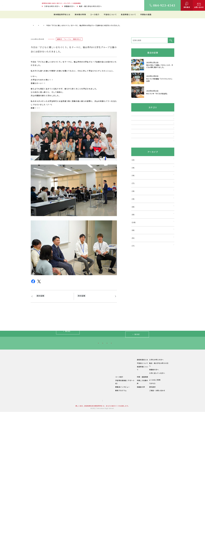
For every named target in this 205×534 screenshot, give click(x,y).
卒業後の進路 (146, 14)
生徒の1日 (103, 495)
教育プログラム (104, 513)
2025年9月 (135, 260)
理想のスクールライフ (107, 492)
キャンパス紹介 (81, 495)
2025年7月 (135, 275)
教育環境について (105, 488)
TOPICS (151, 505)
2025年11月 (136, 244)
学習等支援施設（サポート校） (110, 505)
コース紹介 (94, 14)
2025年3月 (135, 306)
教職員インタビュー (106, 509)
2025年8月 (135, 267)
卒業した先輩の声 (135, 505)
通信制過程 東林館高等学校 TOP (42, 87)
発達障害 (134, 185)
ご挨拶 (78, 488)
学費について (81, 506)
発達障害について (128, 14)
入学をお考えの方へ (52, 6)
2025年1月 (135, 322)
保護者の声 (133, 509)
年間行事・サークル (83, 502)
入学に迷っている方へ (146, 465)
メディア (134, 215)
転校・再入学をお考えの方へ (90, 6)
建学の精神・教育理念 (84, 492)
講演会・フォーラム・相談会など (83, 87)
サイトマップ (92, 523)
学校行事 (134, 200)
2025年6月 (135, 283)
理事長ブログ (62, 87)
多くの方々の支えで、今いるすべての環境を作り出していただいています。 (93, 364)
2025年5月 (135, 291)
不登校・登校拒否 (138, 177)
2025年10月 (136, 252)
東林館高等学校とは (62, 14)
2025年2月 (135, 314)
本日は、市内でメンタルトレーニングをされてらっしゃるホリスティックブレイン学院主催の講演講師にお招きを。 (53, 365)
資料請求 (151, 509)
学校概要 (79, 509)
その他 (133, 223)
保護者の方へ (69, 6)
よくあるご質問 (154, 502)
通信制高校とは (134, 485)
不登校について (110, 14)
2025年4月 (135, 299)
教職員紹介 (80, 499)
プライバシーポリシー (109, 523)
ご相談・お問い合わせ (156, 513)
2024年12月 (136, 330)
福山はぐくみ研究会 (139, 208)
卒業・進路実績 (134, 502)
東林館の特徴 (80, 14)
